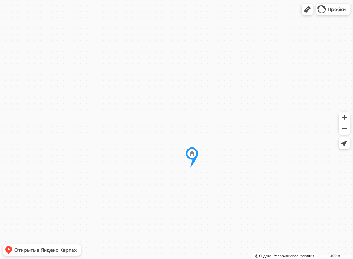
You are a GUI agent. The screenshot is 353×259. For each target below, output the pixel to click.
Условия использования (294, 256)
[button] (307, 9)
